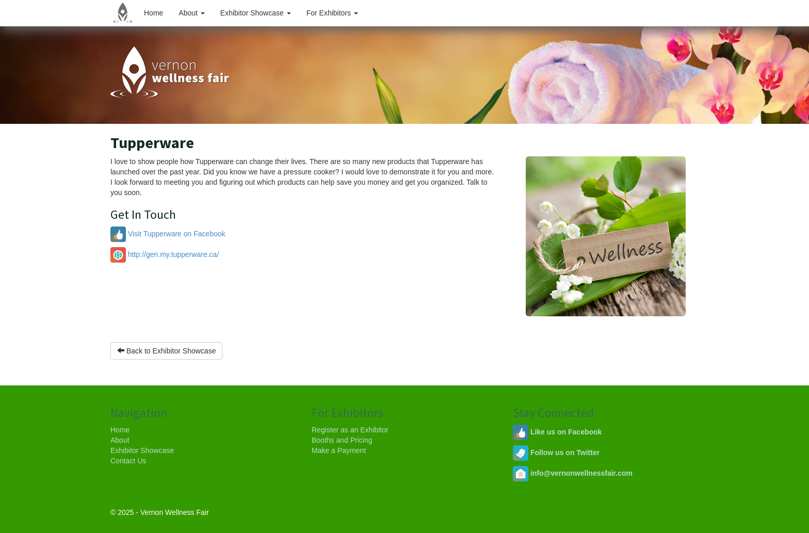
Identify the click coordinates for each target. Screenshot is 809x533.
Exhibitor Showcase (255, 13)
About (191, 13)
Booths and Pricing (342, 440)
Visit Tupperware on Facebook (167, 234)
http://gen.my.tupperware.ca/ (164, 254)
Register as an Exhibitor (350, 430)
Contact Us (128, 461)
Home (153, 13)
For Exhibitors (332, 13)
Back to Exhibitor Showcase (166, 351)
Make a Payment (339, 450)
